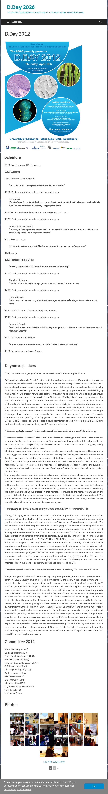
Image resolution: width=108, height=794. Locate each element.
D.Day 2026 (21, 7)
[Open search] (100, 22)
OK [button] (94, 786)
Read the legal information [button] (17, 789)
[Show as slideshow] (54, 762)
